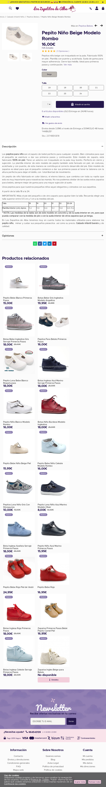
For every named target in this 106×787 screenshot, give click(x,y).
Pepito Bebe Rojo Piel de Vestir (18, 587)
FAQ (18, 767)
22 (49, 93)
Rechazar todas (94, 782)
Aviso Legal (53, 763)
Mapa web (18, 770)
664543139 (33, 732)
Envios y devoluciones (18, 760)
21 (96, 87)
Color (44, 70)
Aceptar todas (80, 782)
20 (81, 87)
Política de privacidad (53, 767)
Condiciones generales (18, 763)
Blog (53, 760)
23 (65, 93)
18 (49, 87)
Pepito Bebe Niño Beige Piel (17, 463)
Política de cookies (53, 770)
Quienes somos (53, 756)
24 (81, 93)
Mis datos (87, 763)
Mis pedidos (88, 760)
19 (65, 87)
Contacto (18, 756)
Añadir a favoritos (51, 116)
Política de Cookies (40, 780)
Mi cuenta (87, 756)
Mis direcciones (87, 767)
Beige (49, 74)
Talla (44, 83)
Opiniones (62, 51)
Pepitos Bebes (86, 26)
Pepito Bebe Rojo (46, 587)
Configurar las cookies (15, 784)
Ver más (68, 65)
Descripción (9, 146)
